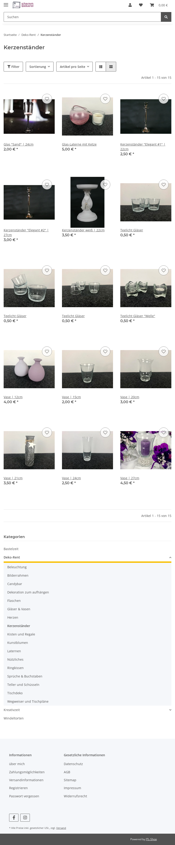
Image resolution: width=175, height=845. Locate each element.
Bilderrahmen (17, 575)
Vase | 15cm (71, 397)
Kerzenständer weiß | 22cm (83, 230)
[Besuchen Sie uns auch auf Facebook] (13, 818)
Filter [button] (13, 66)
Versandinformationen (26, 780)
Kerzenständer (18, 626)
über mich (17, 764)
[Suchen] (82, 17)
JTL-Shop (151, 839)
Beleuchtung (17, 567)
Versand (61, 828)
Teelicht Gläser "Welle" (137, 316)
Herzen (12, 617)
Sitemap (70, 780)
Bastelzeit (11, 549)
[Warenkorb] (158, 5)
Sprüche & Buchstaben (24, 676)
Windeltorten (14, 718)
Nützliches (15, 659)
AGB (67, 772)
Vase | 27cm (129, 478)
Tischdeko (15, 693)
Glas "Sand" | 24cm (18, 144)
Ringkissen (15, 668)
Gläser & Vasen (18, 609)
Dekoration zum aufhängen (28, 592)
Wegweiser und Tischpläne (28, 701)
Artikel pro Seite (72, 66)
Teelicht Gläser (131, 230)
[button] (130, 5)
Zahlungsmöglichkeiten (27, 772)
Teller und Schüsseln (23, 684)
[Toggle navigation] (6, 3)
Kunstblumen (17, 642)
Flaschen (14, 600)
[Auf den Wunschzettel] (47, 99)
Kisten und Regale (21, 634)
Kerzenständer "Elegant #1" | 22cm (142, 146)
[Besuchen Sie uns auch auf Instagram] (25, 818)
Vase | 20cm (129, 397)
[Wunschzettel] (140, 5)
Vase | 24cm (71, 478)
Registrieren (18, 788)
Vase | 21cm (13, 478)
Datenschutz (73, 764)
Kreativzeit (12, 710)
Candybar (14, 584)
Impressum (72, 788)
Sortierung (37, 66)
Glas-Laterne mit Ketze (79, 144)
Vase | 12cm (13, 397)
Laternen (14, 651)
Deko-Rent (12, 557)
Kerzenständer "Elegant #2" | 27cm (26, 232)
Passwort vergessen (24, 796)
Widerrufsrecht (75, 796)
